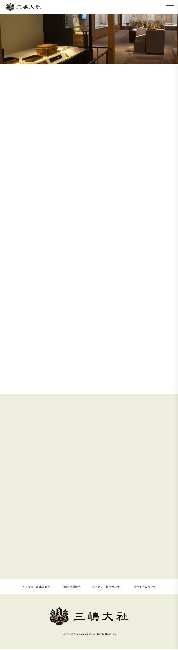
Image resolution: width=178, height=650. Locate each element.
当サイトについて (145, 587)
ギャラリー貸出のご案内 (107, 587)
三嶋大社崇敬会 (71, 587)
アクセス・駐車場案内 (36, 587)
